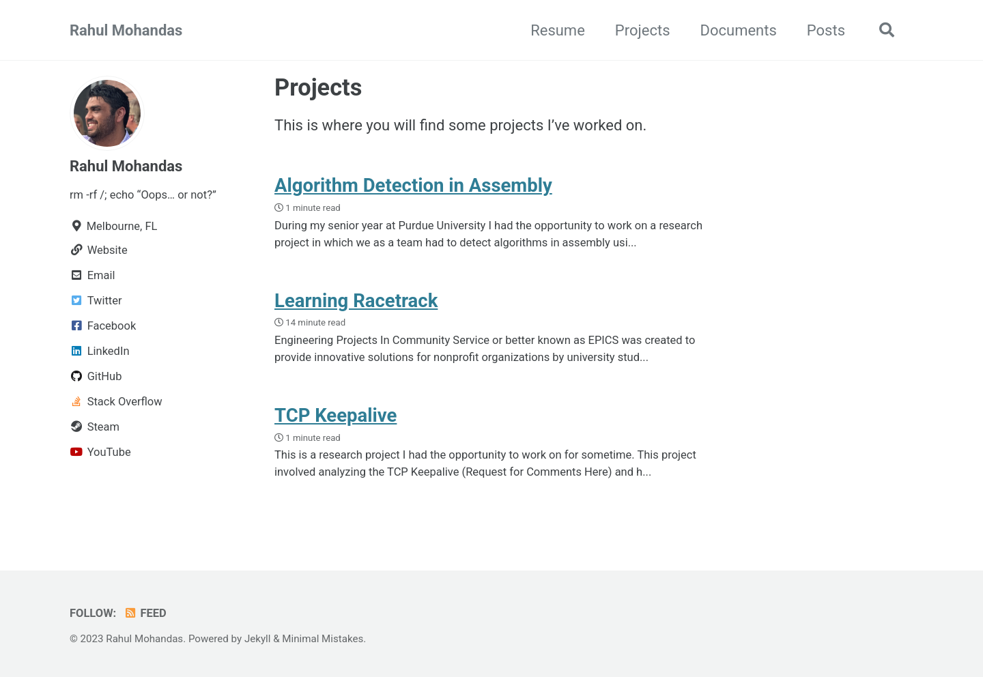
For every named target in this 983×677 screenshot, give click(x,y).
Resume (557, 30)
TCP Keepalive (335, 415)
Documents (738, 30)
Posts (826, 30)
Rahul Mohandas (126, 30)
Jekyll (257, 639)
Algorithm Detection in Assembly (413, 185)
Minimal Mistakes (322, 639)
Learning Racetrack (356, 300)
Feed (145, 613)
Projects (642, 30)
